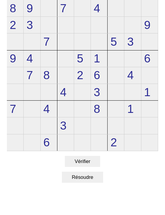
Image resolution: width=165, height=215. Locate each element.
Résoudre (82, 177)
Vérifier (82, 161)
